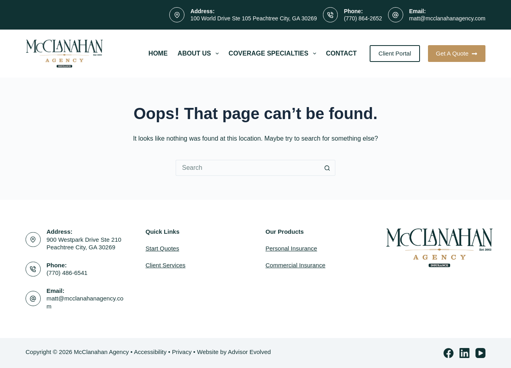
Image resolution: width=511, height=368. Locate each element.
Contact (341, 53)
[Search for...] (247, 168)
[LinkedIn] (464, 353)
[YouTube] (480, 353)
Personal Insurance (291, 248)
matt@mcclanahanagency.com (447, 18)
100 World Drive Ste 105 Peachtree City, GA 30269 (253, 18)
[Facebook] (449, 353)
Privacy (182, 351)
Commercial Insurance (295, 265)
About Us (200, 53)
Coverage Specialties (274, 53)
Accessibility (150, 351)
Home (158, 53)
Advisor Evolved (249, 351)
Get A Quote (456, 53)
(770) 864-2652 (363, 18)
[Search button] (327, 168)
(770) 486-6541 (67, 272)
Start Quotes (162, 248)
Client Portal (394, 53)
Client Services (166, 265)
